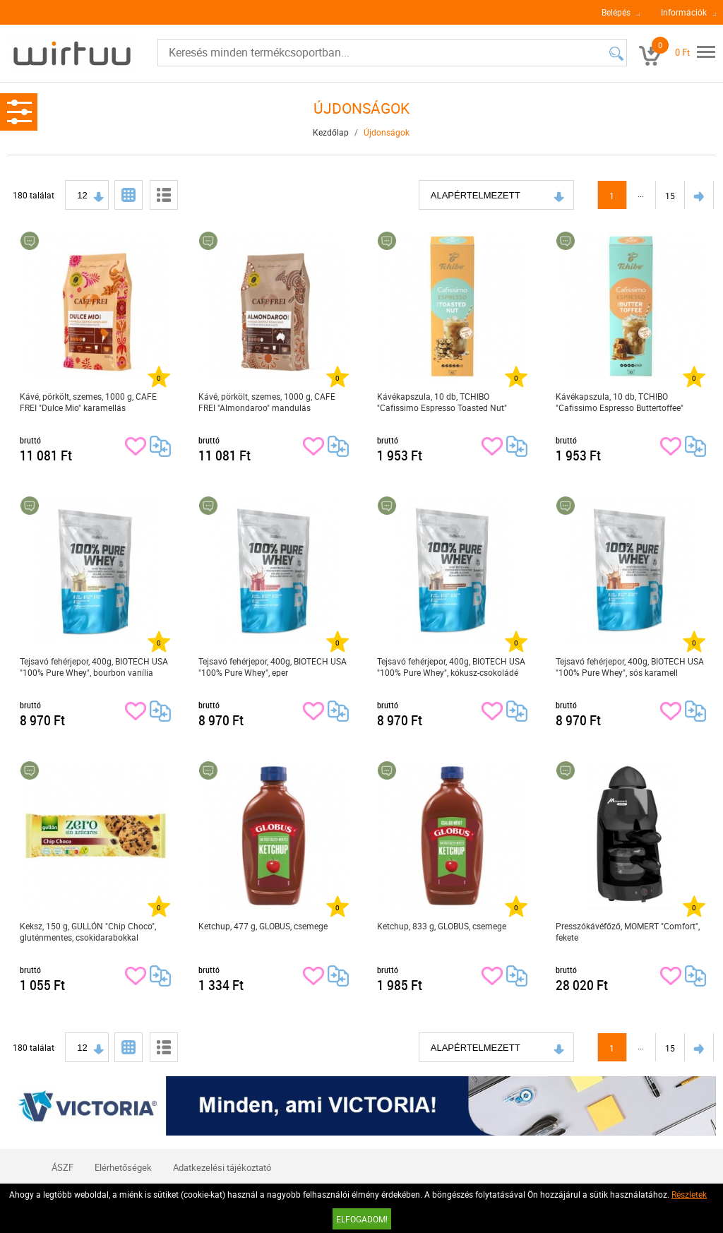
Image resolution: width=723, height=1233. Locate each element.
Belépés (616, 12)
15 (670, 195)
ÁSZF (62, 1167)
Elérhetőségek (123, 1167)
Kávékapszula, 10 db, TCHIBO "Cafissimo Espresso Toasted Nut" (442, 402)
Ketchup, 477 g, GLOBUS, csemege (263, 925)
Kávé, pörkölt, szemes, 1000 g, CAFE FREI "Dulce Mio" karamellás (88, 402)
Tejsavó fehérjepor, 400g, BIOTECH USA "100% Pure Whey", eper (272, 666)
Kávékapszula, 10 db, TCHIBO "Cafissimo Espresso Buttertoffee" (619, 402)
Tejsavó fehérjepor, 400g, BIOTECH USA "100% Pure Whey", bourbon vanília (94, 666)
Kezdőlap (331, 132)
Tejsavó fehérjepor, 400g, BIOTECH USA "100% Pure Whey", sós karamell (630, 666)
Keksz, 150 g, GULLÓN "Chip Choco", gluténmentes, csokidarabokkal (88, 931)
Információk (684, 12)
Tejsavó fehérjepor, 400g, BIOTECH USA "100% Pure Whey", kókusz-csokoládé (451, 666)
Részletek (689, 1194)
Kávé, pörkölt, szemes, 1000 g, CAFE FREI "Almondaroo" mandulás (266, 402)
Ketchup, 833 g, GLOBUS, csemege (441, 925)
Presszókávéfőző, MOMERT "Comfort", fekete (628, 931)
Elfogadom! (362, 1219)
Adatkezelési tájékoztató (222, 1167)
